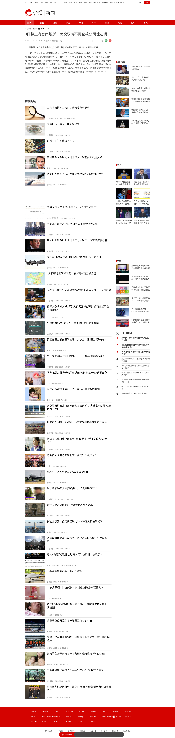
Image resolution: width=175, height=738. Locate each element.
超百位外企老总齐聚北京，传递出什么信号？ (72, 455)
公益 (80, 2)
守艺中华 (96, 2)
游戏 (55, 2)
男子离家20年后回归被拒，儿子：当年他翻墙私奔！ (76, 356)
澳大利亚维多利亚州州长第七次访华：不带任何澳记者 (77, 240)
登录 (147, 2)
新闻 (31, 2)
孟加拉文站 (60, 722)
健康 (75, 2)
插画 (70, 2)
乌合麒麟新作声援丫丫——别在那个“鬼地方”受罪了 (75, 670)
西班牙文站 (107, 712)
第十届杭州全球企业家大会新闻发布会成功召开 (140, 267)
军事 (36, 2)
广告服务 (60, 731)
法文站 (83, 712)
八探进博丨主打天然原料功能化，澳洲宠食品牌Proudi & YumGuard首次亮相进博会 (140, 288)
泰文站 (95, 717)
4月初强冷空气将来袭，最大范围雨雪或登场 (71, 273)
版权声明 (93, 731)
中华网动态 (127, 731)
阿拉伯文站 (131, 712)
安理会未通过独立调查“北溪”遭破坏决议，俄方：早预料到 (79, 289)
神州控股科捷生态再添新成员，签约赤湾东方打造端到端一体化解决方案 (140, 321)
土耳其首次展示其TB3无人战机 (64, 571)
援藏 (65, 2)
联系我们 (71, 731)
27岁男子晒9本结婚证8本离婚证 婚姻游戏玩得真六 (75, 587)
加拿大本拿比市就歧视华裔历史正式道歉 (140, 89)
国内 (29, 23)
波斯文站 (83, 722)
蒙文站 (131, 717)
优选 (85, 2)
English (33, 711)
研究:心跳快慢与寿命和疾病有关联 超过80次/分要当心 (77, 372)
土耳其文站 (71, 722)
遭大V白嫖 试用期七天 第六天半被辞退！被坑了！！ (76, 554)
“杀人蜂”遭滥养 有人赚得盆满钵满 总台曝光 (135, 367)
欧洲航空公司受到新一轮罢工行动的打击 (69, 620)
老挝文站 (71, 717)
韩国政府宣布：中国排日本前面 (140, 68)
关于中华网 (48, 731)
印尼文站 (107, 717)
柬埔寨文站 (83, 717)
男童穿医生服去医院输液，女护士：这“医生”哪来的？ (76, 339)
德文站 (48, 712)
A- (95, 41)
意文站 (60, 712)
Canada (92, 721)
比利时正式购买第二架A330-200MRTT (68, 471)
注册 (140, 2)
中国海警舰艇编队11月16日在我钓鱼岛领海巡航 (135, 346)
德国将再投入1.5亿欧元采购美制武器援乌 (140, 111)
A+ (89, 41)
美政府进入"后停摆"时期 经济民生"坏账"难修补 (140, 123)
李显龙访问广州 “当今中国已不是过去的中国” (72, 207)
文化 (60, 2)
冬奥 (146, 23)
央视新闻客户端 (55, 41)
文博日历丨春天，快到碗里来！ (64, 124)
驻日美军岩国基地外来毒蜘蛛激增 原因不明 (135, 381)
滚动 (120, 23)
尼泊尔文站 (36, 722)
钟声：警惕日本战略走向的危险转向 (135, 388)
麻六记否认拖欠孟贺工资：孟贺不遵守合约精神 (73, 389)
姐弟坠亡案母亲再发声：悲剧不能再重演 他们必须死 (76, 653)
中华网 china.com (34, 13)
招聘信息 (82, 731)
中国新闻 (41, 29)
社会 (55, 23)
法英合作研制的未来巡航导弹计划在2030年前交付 (75, 173)
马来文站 (48, 717)
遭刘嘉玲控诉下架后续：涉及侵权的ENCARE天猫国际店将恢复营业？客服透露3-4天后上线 (140, 277)
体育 (68, 23)
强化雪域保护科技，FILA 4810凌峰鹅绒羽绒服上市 (140, 310)
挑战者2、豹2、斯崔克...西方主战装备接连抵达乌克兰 (77, 422)
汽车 (51, 2)
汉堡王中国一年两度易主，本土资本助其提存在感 (140, 299)
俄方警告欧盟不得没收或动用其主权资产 (135, 374)
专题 (81, 23)
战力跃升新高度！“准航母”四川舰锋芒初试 (136, 360)
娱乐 (46, 2)
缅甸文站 (119, 717)
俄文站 (95, 712)
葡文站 (71, 712)
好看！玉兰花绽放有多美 (61, 140)
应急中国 (105, 2)
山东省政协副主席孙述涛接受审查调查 (68, 107)
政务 (133, 23)
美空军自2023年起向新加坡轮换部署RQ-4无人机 (74, 256)
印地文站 (48, 722)
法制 (90, 2)
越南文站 (60, 717)
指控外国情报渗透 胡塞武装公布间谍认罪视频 (140, 100)
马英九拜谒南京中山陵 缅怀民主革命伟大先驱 (72, 223)
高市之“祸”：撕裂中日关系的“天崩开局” (140, 78)
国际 (42, 23)
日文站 (119, 712)
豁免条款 (104, 731)
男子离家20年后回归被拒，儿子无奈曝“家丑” (72, 488)
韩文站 (36, 717)
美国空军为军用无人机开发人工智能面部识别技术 (74, 157)
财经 (41, 2)
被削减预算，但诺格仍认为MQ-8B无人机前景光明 (75, 521)
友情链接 (115, 731)
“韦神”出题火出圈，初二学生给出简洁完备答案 (73, 323)
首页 (26, 2)
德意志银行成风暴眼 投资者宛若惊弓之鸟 (70, 504)
